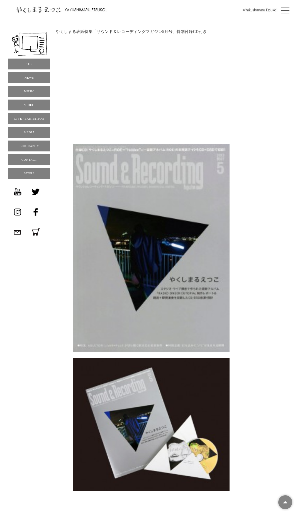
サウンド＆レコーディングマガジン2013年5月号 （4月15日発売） (132, 45)
